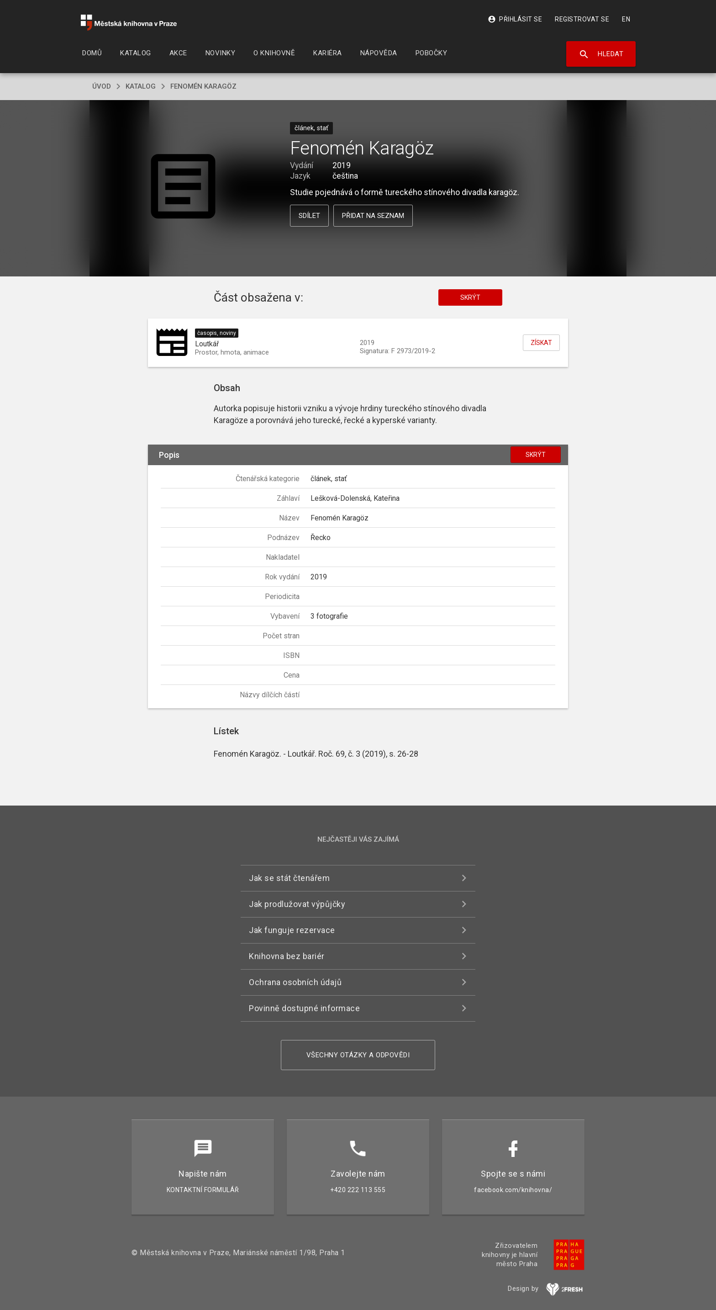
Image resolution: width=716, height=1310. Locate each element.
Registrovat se (582, 19)
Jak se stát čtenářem (289, 878)
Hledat (601, 54)
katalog (141, 86)
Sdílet (309, 216)
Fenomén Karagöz (203, 86)
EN (626, 19)
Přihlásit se (515, 19)
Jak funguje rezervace (292, 930)
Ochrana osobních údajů (295, 982)
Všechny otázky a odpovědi (358, 1055)
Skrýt (470, 297)
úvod (101, 86)
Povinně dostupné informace (304, 1008)
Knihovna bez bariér (287, 956)
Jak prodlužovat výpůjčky (297, 904)
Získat (541, 342)
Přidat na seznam (373, 216)
